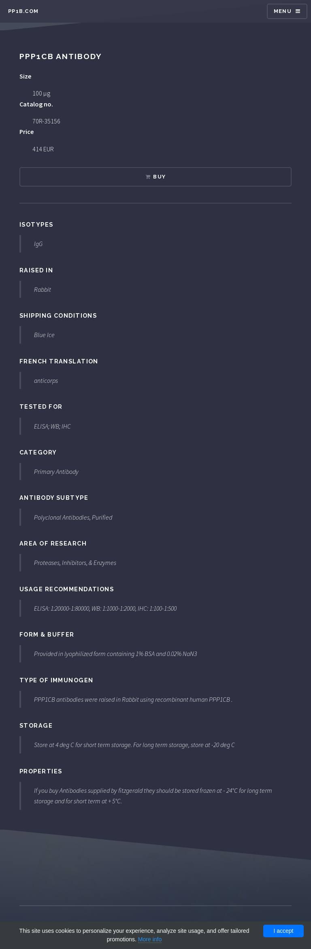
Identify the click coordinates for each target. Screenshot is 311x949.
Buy (159, 177)
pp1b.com (23, 11)
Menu (283, 11)
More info (150, 939)
